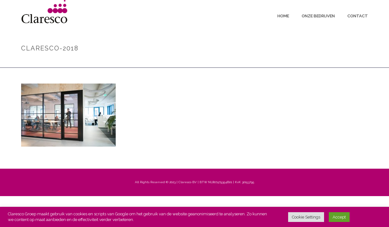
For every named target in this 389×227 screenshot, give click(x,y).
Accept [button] (339, 217)
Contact (357, 16)
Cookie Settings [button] (306, 217)
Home (283, 16)
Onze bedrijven (318, 16)
